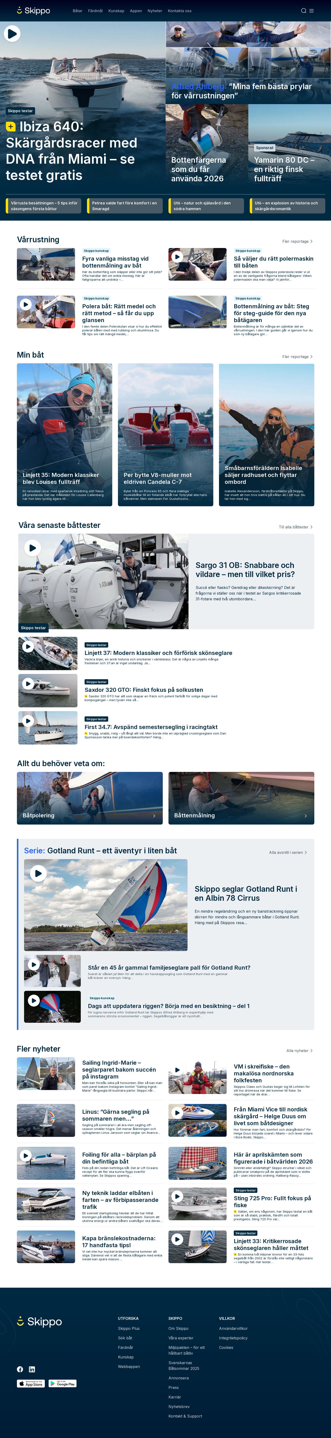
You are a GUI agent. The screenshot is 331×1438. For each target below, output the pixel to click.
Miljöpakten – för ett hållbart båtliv (186, 1350)
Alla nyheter (297, 1050)
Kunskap (116, 10)
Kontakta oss (180, 10)
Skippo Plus (129, 1328)
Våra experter (181, 1338)
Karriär (174, 1397)
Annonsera (178, 1378)
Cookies (226, 1347)
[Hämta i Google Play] (62, 1383)
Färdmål (95, 10)
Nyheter (155, 10)
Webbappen (129, 1366)
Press (173, 1387)
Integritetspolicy (233, 1338)
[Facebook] (20, 1370)
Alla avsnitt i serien (286, 852)
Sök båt (125, 1338)
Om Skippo (178, 1328)
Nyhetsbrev (179, 1406)
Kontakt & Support (185, 1416)
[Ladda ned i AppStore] (31, 1383)
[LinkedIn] (32, 1370)
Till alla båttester (294, 527)
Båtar (77, 10)
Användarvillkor (233, 1328)
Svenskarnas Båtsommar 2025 (183, 1365)
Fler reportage (295, 241)
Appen (136, 10)
